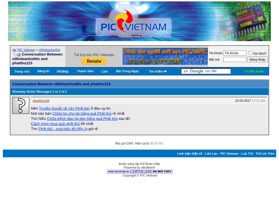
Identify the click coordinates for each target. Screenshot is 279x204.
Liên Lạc (211, 153)
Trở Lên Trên (265, 153)
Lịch (104, 71)
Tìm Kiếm (156, 71)
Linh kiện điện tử (189, 153)
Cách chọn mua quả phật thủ (55, 124)
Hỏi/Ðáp (63, 71)
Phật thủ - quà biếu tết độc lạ (63, 129)
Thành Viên (85, 71)
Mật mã (214, 59)
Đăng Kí (43, 71)
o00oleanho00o (49, 50)
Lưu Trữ (247, 153)
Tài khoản (216, 53)
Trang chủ (22, 71)
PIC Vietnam (26, 50)
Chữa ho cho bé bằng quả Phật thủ (82, 113)
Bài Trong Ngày (127, 71)
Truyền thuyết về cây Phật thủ (64, 108)
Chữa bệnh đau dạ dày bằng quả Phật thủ (82, 118)
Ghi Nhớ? (257, 53)
